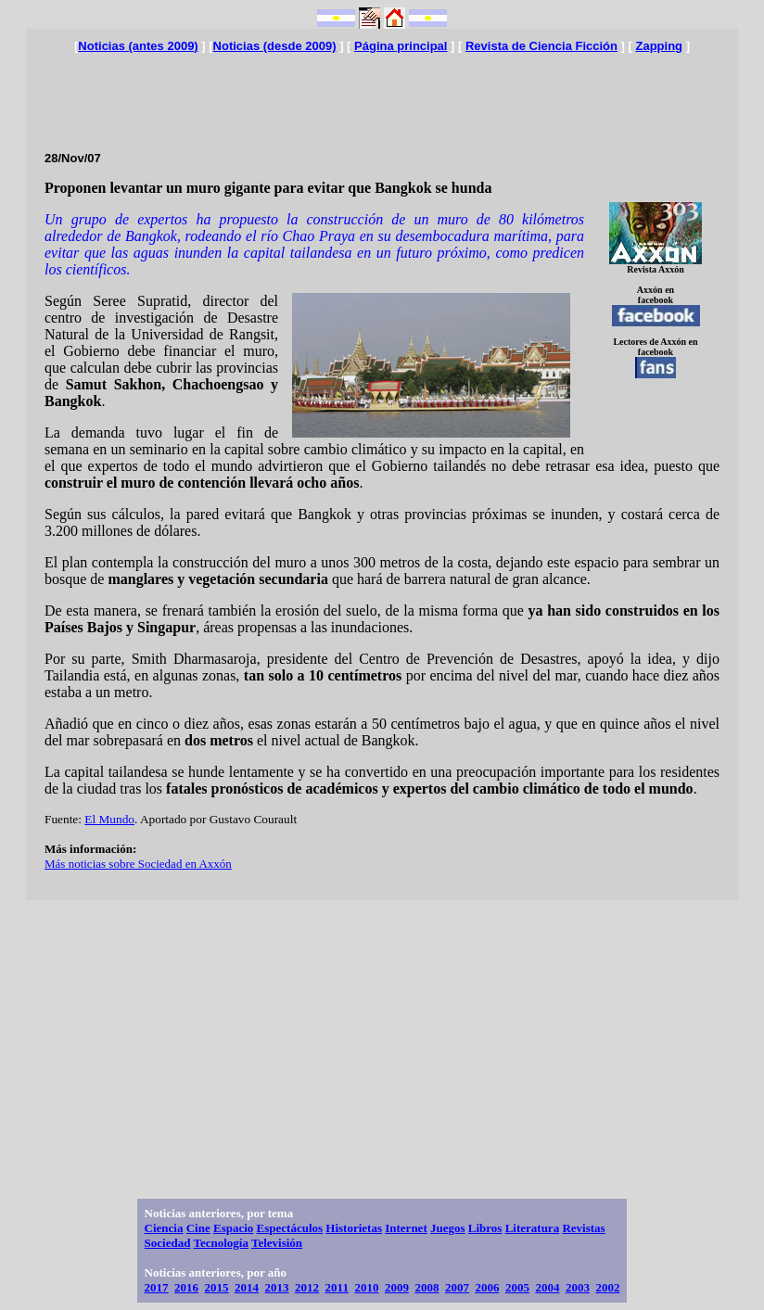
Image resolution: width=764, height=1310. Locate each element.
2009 (397, 1287)
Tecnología (220, 1243)
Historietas (353, 1228)
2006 (487, 1287)
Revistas (583, 1228)
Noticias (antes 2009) (137, 46)
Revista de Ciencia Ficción (541, 46)
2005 (517, 1287)
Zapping (658, 46)
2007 (457, 1287)
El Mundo (109, 819)
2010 (366, 1287)
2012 (307, 1287)
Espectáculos (290, 1228)
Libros (485, 1228)
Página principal (400, 46)
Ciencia (164, 1228)
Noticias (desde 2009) (275, 46)
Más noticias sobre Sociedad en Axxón (138, 864)
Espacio (233, 1228)
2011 (337, 1287)
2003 (578, 1287)
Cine (198, 1228)
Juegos (447, 1228)
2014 (247, 1287)
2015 (217, 1287)
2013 (277, 1287)
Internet (406, 1228)
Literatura (532, 1228)
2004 (547, 1287)
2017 (157, 1287)
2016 (186, 1287)
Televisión (276, 1243)
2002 (607, 1287)
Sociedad (168, 1243)
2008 (426, 1287)
